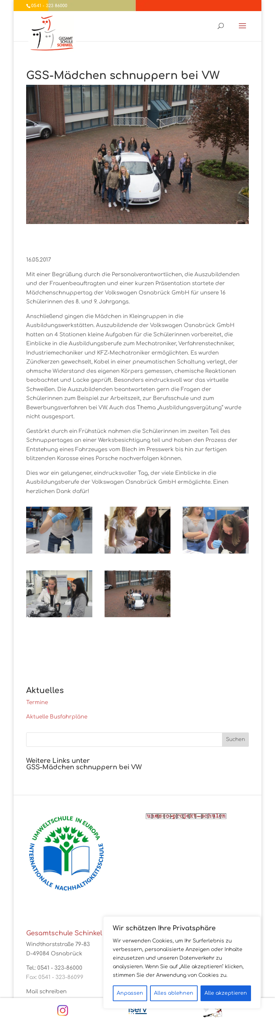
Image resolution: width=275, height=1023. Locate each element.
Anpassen (130, 993)
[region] (182, 962)
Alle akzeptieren (225, 993)
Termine (37, 703)
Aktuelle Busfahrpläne (56, 717)
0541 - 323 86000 (49, 5)
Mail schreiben (46, 992)
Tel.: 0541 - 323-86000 (54, 968)
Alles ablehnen (173, 993)
